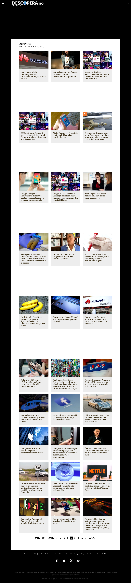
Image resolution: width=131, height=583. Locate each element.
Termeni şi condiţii (65, 552)
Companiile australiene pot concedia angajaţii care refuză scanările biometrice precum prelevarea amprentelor (64, 450)
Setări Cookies (101, 552)
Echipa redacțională (80, 552)
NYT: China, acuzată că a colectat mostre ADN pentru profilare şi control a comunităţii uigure (97, 257)
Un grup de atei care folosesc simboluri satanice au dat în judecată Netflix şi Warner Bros (97, 485)
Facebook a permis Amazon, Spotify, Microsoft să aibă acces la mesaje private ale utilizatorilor (97, 381)
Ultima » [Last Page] (92, 536)
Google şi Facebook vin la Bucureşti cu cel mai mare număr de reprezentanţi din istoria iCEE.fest (65, 197)
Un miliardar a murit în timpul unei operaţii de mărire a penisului (63, 256)
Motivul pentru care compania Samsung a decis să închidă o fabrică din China (32, 416)
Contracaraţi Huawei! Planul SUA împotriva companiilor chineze (65, 319)
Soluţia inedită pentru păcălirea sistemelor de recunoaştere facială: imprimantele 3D (31, 381)
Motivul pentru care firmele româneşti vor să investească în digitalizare (65, 74)
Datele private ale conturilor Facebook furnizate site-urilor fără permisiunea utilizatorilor (65, 485)
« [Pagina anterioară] (56, 536)
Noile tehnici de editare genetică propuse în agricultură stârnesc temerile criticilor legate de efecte (33, 320)
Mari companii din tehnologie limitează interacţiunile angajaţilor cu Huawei (33, 75)
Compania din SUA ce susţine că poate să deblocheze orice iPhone (33, 448)
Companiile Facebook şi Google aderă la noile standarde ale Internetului (32, 519)
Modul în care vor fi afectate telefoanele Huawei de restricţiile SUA (65, 135)
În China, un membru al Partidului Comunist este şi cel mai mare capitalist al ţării (97, 448)
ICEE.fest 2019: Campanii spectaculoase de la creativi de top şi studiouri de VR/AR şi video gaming (33, 136)
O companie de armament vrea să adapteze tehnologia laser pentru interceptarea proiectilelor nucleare (97, 136)
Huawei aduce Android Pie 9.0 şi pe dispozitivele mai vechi (64, 519)
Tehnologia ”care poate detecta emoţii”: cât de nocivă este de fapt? (97, 196)
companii (30, 46)
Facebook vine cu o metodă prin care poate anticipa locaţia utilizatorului (64, 415)
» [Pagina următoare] (85, 536)
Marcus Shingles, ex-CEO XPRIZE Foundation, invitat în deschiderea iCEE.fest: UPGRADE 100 (97, 75)
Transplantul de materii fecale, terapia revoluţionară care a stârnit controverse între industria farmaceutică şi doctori (33, 258)
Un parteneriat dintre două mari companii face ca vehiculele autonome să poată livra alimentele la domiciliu (32, 486)
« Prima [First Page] (51, 536)
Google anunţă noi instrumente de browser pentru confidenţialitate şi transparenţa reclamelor (32, 197)
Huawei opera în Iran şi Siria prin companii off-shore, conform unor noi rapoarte (97, 319)
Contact (91, 552)
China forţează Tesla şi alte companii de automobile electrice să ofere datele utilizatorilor (96, 416)
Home (21, 46)
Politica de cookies (51, 552)
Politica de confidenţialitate (34, 552)
